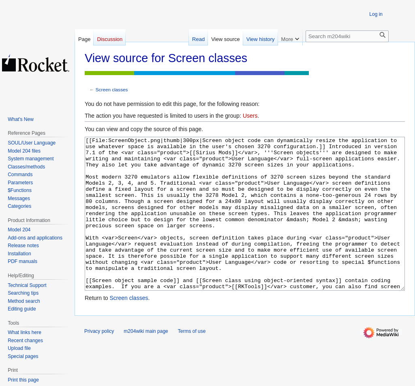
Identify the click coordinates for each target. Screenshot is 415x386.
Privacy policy (99, 361)
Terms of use (192, 361)
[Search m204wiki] (347, 36)
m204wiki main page (146, 361)
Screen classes (112, 89)
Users (250, 115)
